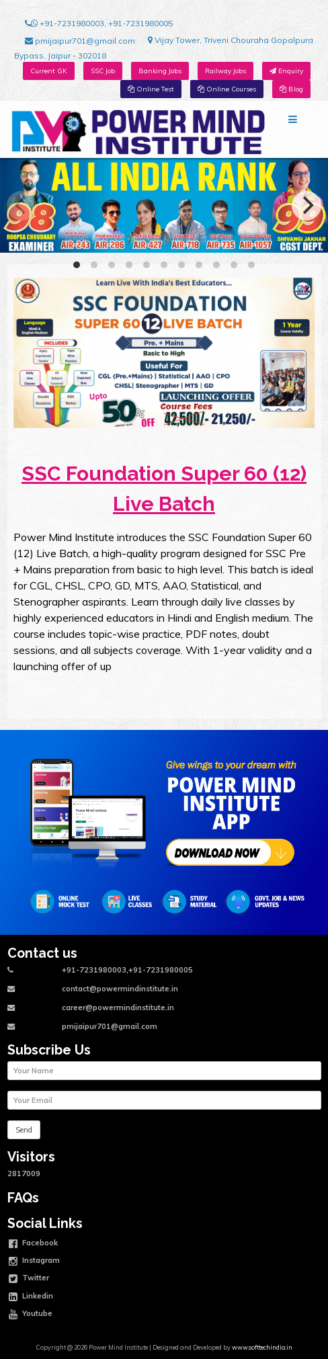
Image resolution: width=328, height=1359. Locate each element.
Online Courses (227, 89)
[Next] (306, 205)
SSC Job (103, 71)
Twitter (29, 1279)
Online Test (151, 89)
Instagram (34, 1261)
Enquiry (286, 71)
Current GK (48, 71)
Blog (291, 89)
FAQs (23, 1198)
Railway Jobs (225, 71)
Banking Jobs (159, 71)
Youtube (30, 1314)
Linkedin (31, 1297)
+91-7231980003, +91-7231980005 (99, 23)
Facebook (33, 1244)
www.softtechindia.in (262, 1347)
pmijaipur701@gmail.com (80, 41)
